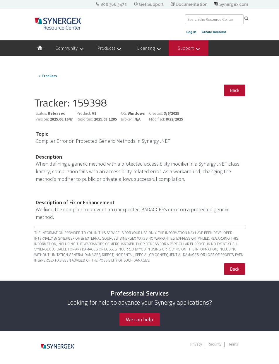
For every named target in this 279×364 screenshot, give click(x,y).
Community (69, 48)
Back (234, 90)
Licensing (148, 48)
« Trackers (48, 75)
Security (215, 344)
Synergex (57, 23)
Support (188, 48)
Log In (191, 32)
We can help (139, 319)
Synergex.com (231, 4)
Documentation (189, 4)
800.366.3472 (111, 4)
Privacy (196, 344)
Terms (233, 344)
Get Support (149, 4)
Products (108, 48)
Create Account (214, 32)
